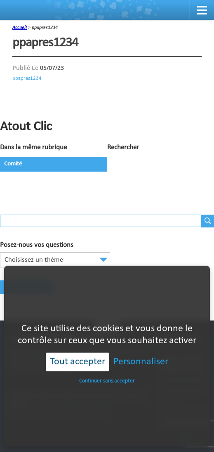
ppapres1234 (27, 78)
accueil (19, 27)
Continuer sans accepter (107, 368)
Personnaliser (140, 349)
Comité (13, 164)
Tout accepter (77, 349)
